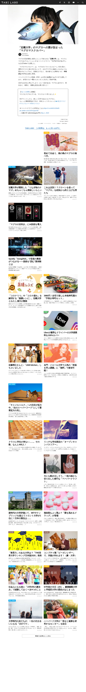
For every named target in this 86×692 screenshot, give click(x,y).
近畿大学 (58, 123)
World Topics (64, 123)
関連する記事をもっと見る (43, 636)
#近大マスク (61, 101)
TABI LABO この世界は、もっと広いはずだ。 (43, 128)
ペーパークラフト (47, 123)
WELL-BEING (12, 167)
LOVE (45, 492)
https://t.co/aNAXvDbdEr (52, 108)
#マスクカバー (24, 104)
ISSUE (45, 312)
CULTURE (46, 167)
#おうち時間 (25, 92)
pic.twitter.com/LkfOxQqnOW (29, 111)
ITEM (45, 344)
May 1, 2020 (45, 113)
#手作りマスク (35, 104)
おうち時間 (41, 123)
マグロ (54, 123)
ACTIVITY (46, 133)
